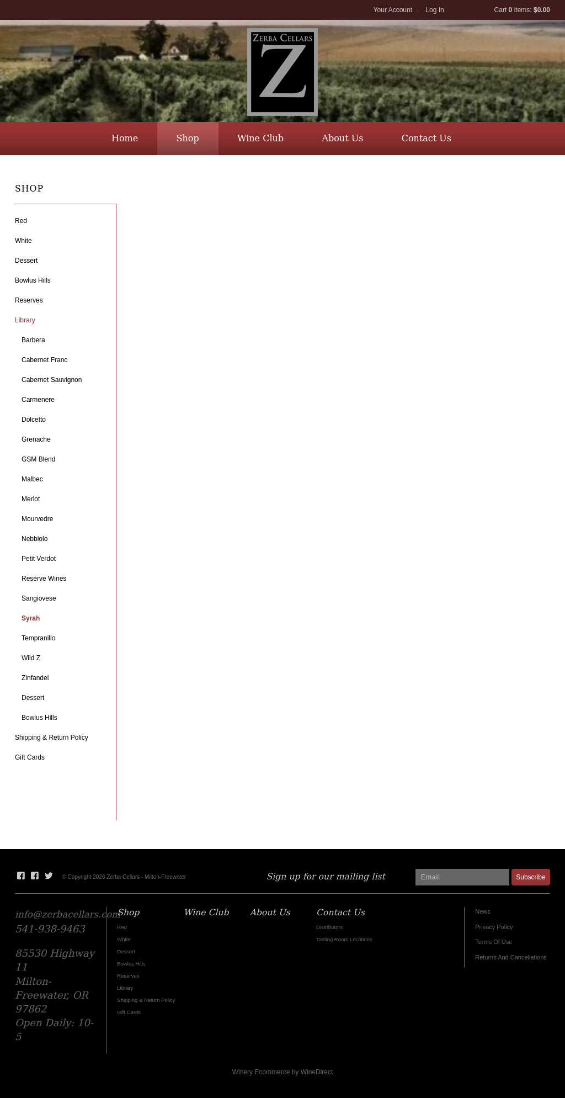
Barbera (33, 340)
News (483, 911)
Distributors (329, 927)
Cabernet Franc (44, 360)
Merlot (31, 499)
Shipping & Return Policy (51, 737)
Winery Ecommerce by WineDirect (282, 1072)
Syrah (31, 618)
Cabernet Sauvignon (52, 380)
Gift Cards (30, 757)
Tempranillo (38, 638)
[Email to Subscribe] (462, 877)
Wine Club (260, 138)
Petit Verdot (39, 559)
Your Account (393, 10)
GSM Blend (38, 459)
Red (21, 221)
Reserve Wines (44, 578)
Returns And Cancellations (511, 957)
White (23, 241)
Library (25, 320)
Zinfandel (35, 678)
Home (124, 138)
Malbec (32, 479)
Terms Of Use (493, 941)
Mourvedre (37, 519)
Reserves (29, 300)
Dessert (26, 260)
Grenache (36, 439)
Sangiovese (39, 598)
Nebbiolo (34, 539)
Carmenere (38, 400)
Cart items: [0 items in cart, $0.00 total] (522, 10)
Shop (188, 138)
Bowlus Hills (33, 280)
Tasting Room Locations (344, 939)
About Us (342, 138)
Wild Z (31, 658)
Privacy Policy (494, 927)
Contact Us (426, 138)
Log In (434, 10)
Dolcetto (34, 419)
